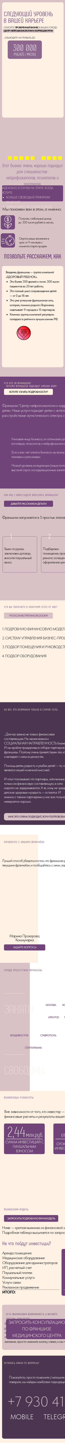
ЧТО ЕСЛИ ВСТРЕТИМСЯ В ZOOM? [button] (28, 615)
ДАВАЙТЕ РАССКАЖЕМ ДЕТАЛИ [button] (28, 503)
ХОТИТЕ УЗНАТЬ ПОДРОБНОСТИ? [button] (28, 391)
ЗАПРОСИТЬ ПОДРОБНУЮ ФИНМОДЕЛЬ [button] (31, 1203)
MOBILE (22, 1401)
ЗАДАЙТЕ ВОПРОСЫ (24, 947)
